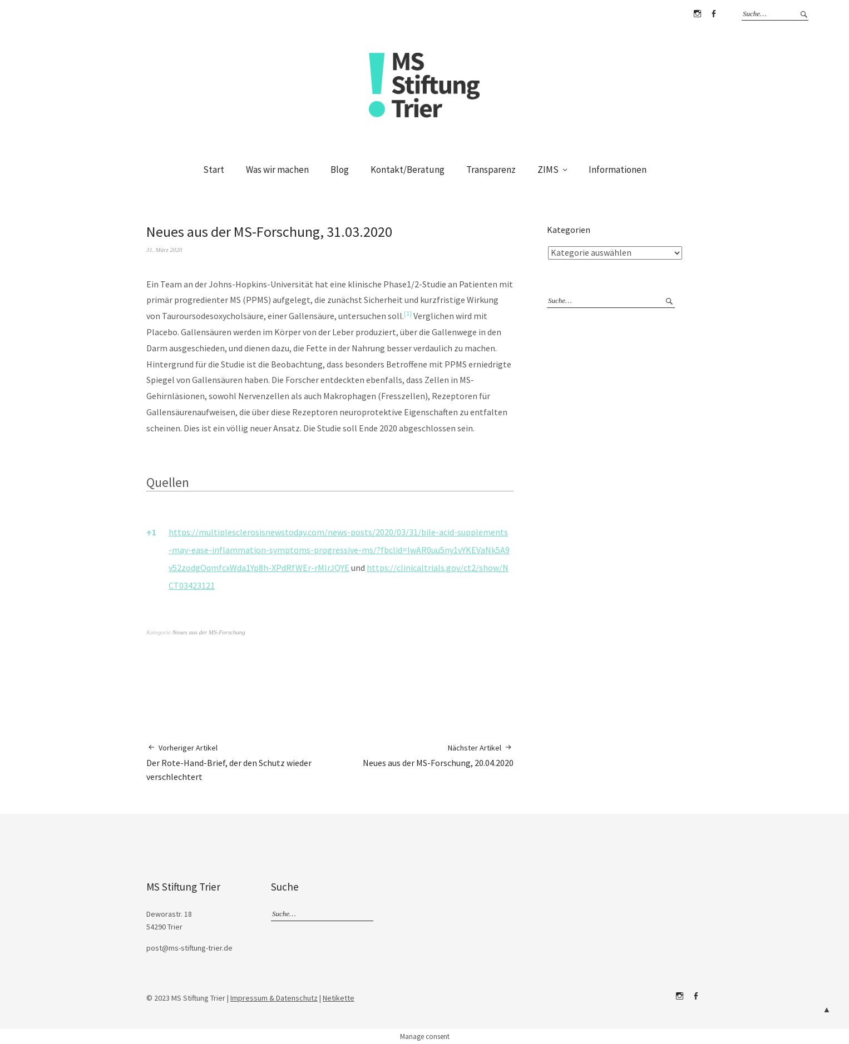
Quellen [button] (167, 482)
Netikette (338, 998)
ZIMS (548, 169)
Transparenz (491, 169)
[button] (408, 315)
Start (213, 169)
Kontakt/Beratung (408, 169)
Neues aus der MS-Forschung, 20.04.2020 (438, 755)
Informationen (617, 169)
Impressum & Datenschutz (274, 998)
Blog (339, 169)
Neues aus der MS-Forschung (208, 632)
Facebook (713, 14)
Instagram (697, 14)
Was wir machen (277, 169)
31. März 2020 (164, 249)
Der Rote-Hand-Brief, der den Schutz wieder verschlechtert (238, 762)
